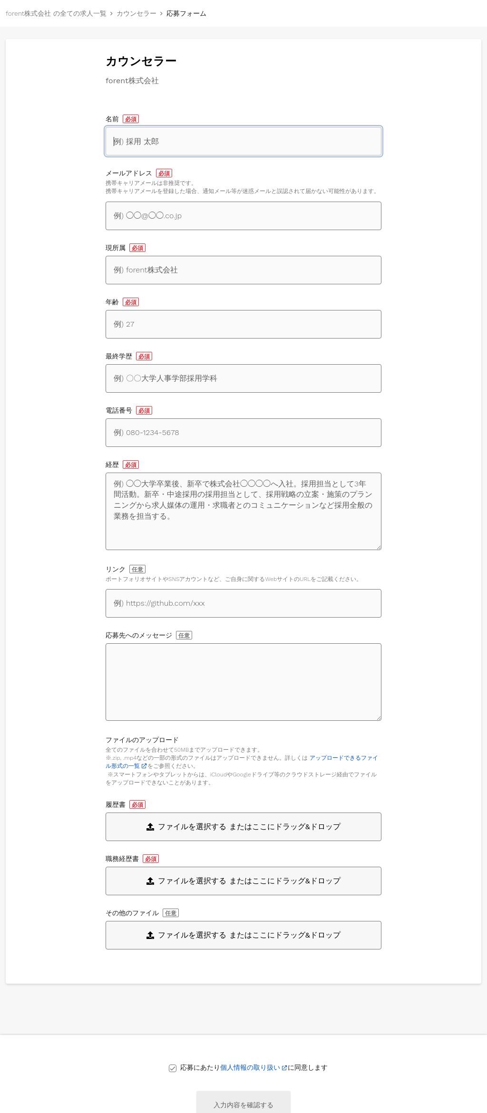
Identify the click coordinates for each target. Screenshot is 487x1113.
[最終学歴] (243, 378)
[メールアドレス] (243, 216)
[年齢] (243, 324)
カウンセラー (136, 13)
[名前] (243, 141)
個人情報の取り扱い (250, 1067)
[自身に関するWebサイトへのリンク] (243, 603)
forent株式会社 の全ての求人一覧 (56, 13)
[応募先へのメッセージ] (243, 682)
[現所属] (243, 270)
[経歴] (243, 511)
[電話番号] (243, 432)
